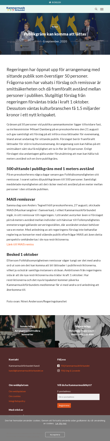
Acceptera (55, 434)
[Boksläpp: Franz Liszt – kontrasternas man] (82, 331)
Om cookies (15, 396)
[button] (101, 9)
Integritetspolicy (17, 401)
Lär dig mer (61, 423)
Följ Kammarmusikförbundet (75, 365)
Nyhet (55, 27)
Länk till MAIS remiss (20, 244)
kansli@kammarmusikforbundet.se (26, 370)
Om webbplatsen (17, 391)
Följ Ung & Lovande (70, 370)
